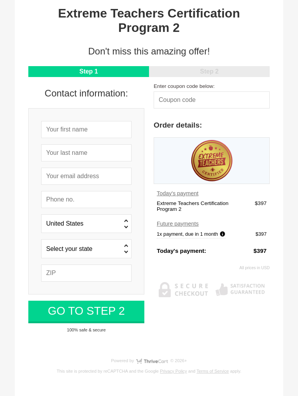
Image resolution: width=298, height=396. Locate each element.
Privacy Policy (173, 371)
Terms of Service (213, 371)
